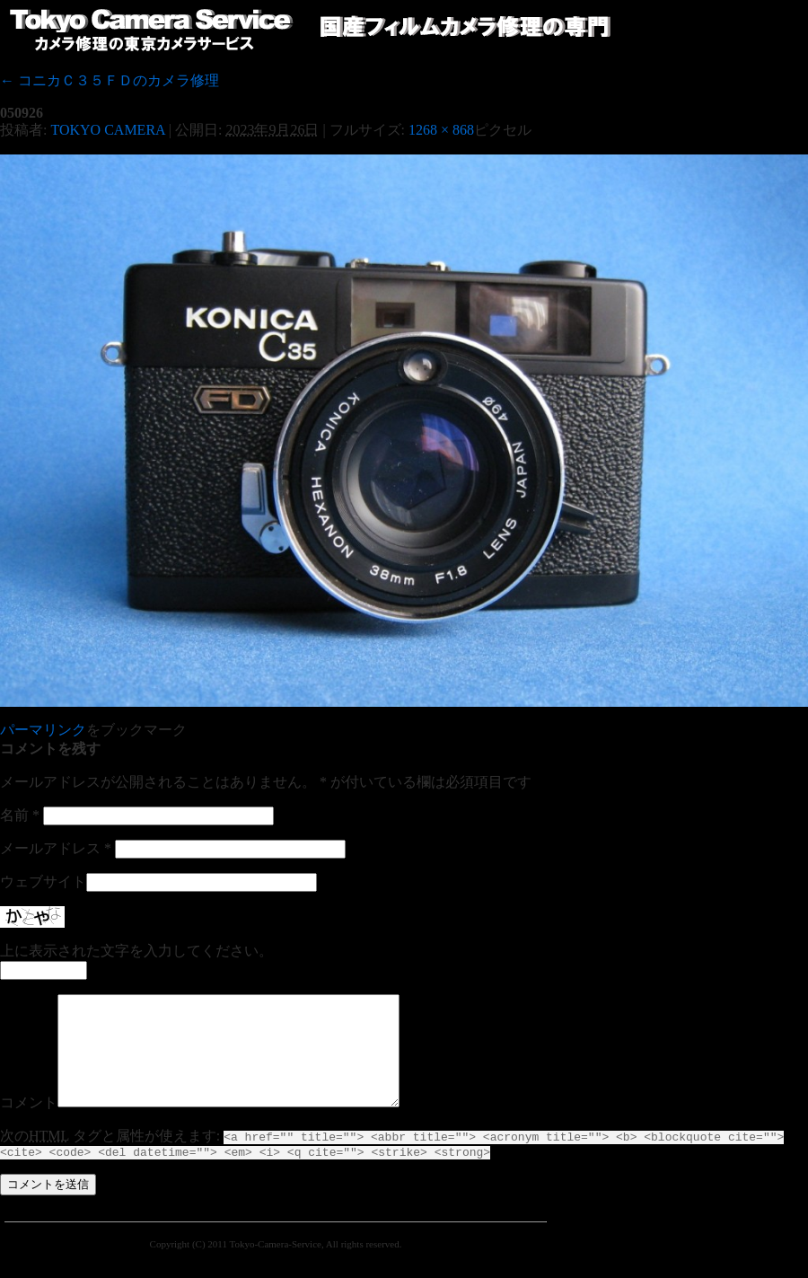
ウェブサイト (43, 881)
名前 (20, 815)
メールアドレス (55, 848)
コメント (28, 1124)
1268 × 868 (441, 129)
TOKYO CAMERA (107, 129)
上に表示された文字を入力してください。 (136, 950)
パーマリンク (43, 729)
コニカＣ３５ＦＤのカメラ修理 (109, 80)
